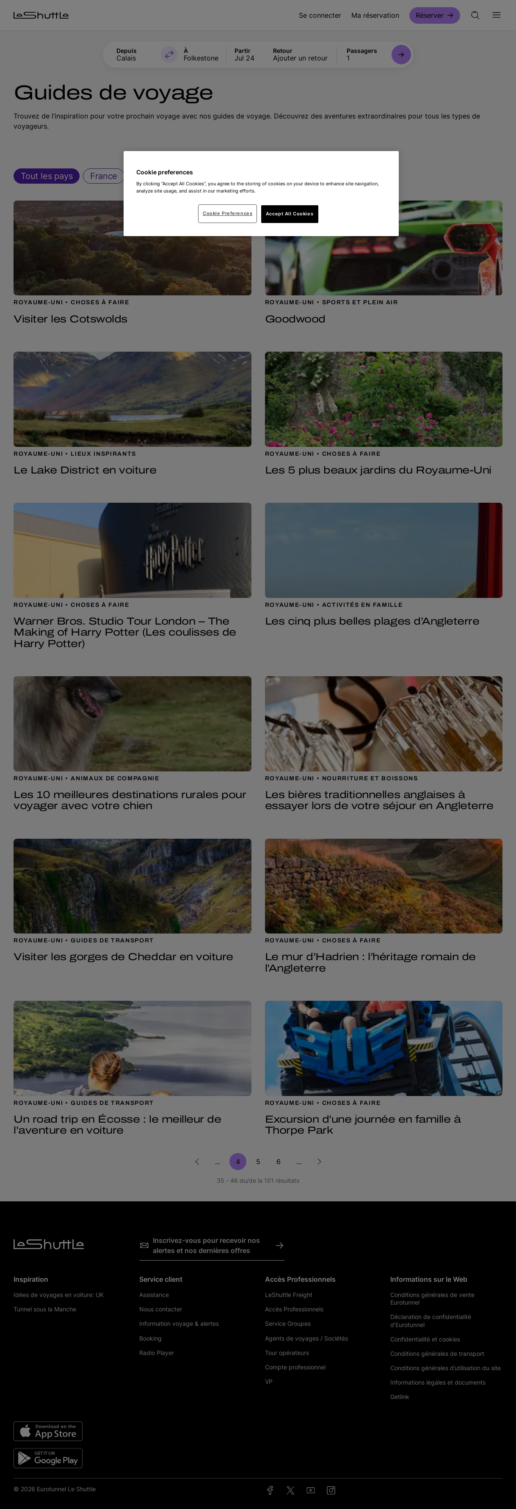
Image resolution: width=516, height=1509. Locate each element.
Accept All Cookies (289, 214)
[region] (261, 194)
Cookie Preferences (227, 213)
